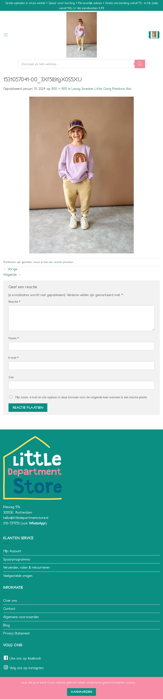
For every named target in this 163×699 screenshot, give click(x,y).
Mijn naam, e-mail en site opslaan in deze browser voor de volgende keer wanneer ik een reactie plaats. (81, 397)
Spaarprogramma (16, 559)
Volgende (12, 274)
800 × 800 (59, 88)
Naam (13, 338)
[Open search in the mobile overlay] (81, 64)
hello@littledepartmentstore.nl (25, 518)
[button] (5, 35)
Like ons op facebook (25, 658)
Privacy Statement (16, 633)
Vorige (10, 269)
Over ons (10, 600)
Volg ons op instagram (27, 668)
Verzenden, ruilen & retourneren (26, 567)
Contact (9, 608)
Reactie (14, 301)
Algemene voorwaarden (21, 617)
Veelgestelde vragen (17, 576)
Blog (6, 625)
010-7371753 (11, 523)
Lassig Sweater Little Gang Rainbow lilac (102, 88)
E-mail (13, 357)
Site (11, 377)
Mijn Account (12, 551)
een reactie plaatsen (61, 262)
